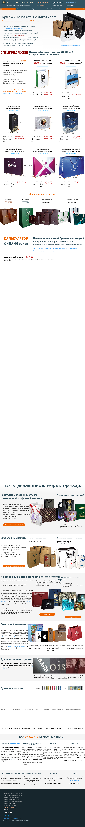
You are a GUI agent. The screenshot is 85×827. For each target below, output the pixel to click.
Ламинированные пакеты (11, 797)
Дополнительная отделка (16, 659)
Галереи (13, 759)
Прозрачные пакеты (10, 805)
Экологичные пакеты (13, 537)
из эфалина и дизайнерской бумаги (19, 600)
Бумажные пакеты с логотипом (13, 793)
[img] (10, 702)
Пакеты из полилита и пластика (13, 801)
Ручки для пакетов (12, 688)
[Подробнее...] (47, 614)
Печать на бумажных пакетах (18, 624)
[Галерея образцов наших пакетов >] (70, 45)
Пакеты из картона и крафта (12, 799)
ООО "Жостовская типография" (20, 820)
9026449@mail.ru (10, 749)
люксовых (27, 45)
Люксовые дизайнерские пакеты (21, 576)
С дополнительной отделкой (70, 495)
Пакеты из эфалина (9, 803)
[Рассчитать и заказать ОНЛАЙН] (14, 524)
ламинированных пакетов (24, 596)
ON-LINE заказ (74, 780)
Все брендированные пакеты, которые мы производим (43, 486)
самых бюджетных (16, 45)
